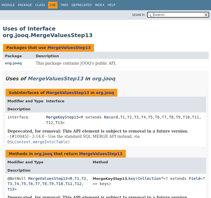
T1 (76, 178)
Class (40, 5)
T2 (84, 178)
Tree (64, 5)
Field (194, 178)
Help (111, 5)
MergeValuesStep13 (69, 47)
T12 (78, 184)
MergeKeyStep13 (62, 117)
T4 (16, 184)
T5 (23, 184)
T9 (51, 184)
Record (111, 117)
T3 (9, 184)
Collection (149, 178)
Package (25, 5)
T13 (10, 189)
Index (99, 5)
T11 (68, 184)
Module (8, 5)
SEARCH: (138, 15)
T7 (37, 184)
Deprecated (81, 5)
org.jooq (13, 63)
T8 (44, 184)
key (131, 178)
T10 (59, 184)
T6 (30, 184)
